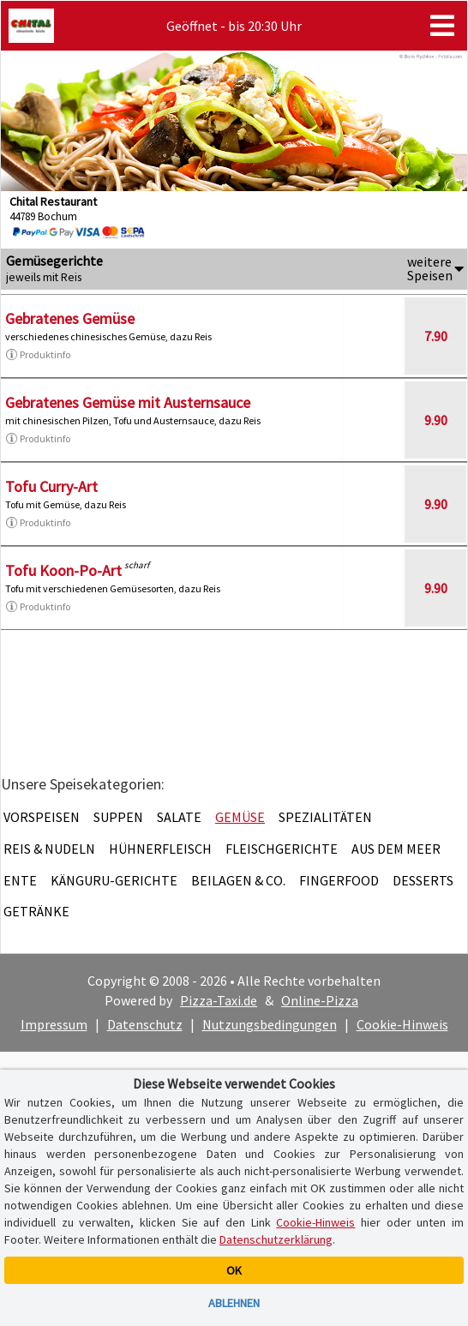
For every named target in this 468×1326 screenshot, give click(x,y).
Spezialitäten (325, 816)
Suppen (118, 816)
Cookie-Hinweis (402, 1024)
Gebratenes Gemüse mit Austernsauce (127, 402)
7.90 (435, 336)
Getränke (36, 911)
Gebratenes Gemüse (70, 318)
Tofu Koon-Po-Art (63, 570)
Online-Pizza (319, 1000)
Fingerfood (339, 880)
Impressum (54, 1024)
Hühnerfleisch (160, 848)
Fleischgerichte (281, 848)
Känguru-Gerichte (114, 880)
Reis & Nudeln (49, 848)
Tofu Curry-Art (51, 486)
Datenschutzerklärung (276, 1239)
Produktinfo (37, 355)
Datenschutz (145, 1024)
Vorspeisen (41, 816)
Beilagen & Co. (238, 880)
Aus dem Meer (396, 848)
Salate (179, 816)
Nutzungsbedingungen (269, 1024)
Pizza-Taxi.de (218, 1000)
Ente (20, 880)
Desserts (423, 880)
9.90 (435, 420)
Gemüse (240, 816)
